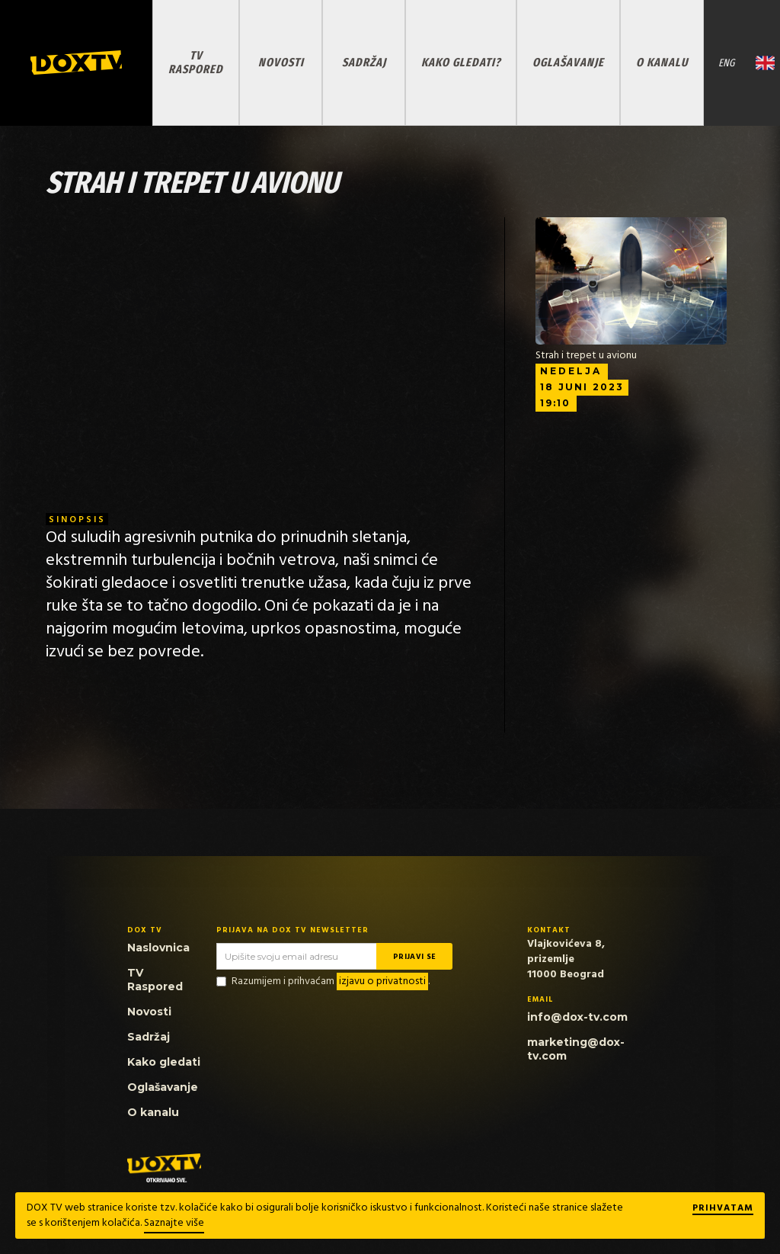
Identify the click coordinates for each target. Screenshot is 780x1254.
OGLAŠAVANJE (568, 62)
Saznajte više (174, 1223)
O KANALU (662, 62)
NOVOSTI (281, 62)
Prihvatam (722, 1209)
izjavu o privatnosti (382, 981)
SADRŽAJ (364, 62)
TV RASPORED (195, 62)
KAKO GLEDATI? (460, 62)
